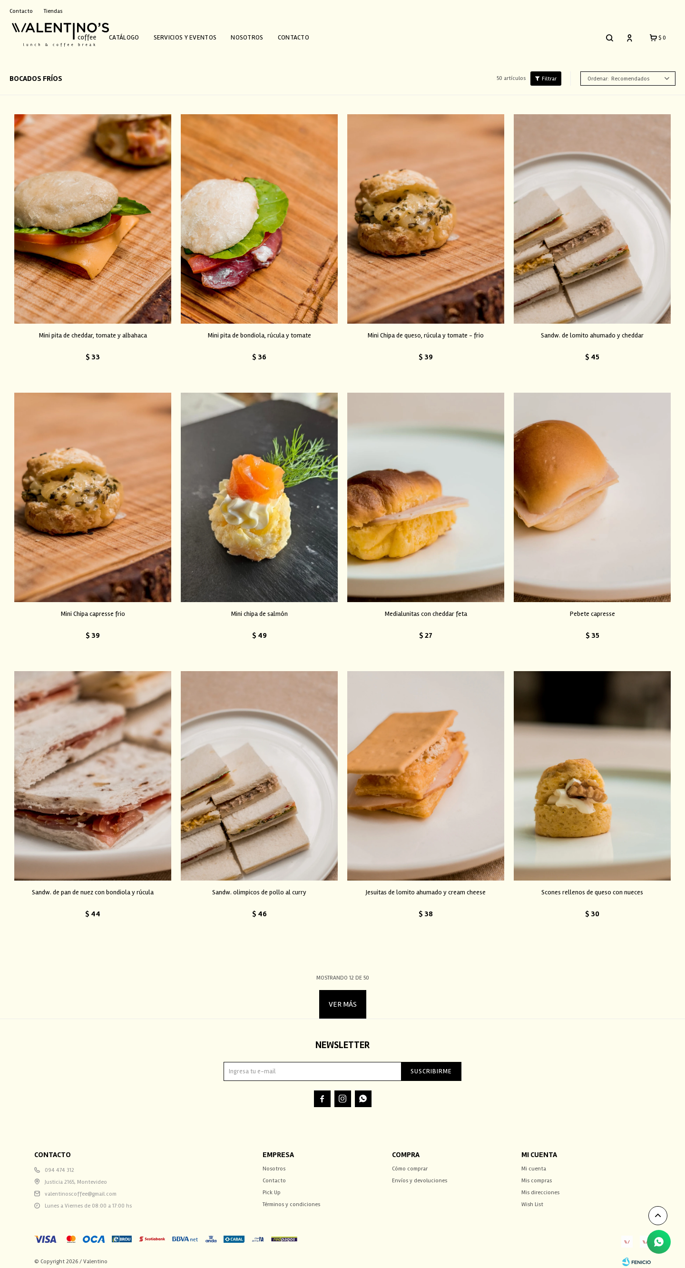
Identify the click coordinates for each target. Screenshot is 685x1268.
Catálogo (136, 34)
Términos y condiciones (291, 1198)
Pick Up (272, 1186)
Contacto (305, 34)
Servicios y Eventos (197, 34)
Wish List (532, 1198)
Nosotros (259, 34)
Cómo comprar (410, 1163)
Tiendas (53, 11)
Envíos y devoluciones (419, 1175)
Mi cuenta (533, 1163)
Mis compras (536, 1175)
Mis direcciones (540, 1186)
